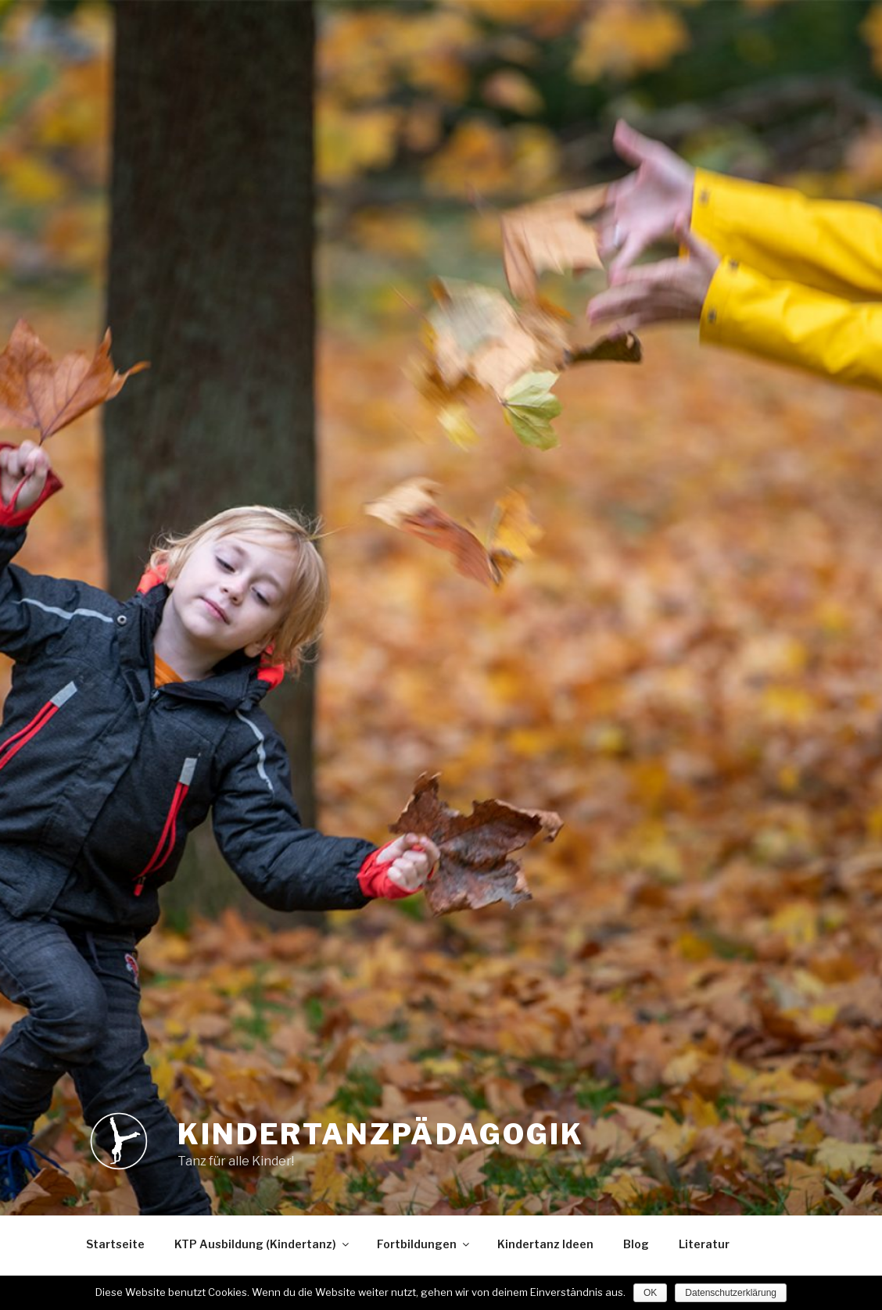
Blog (636, 1244)
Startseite (115, 1244)
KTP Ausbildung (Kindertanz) (262, 1244)
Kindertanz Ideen (545, 1244)
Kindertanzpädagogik (380, 1134)
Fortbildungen (424, 1244)
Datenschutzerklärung (730, 1292)
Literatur (704, 1244)
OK (650, 1292)
